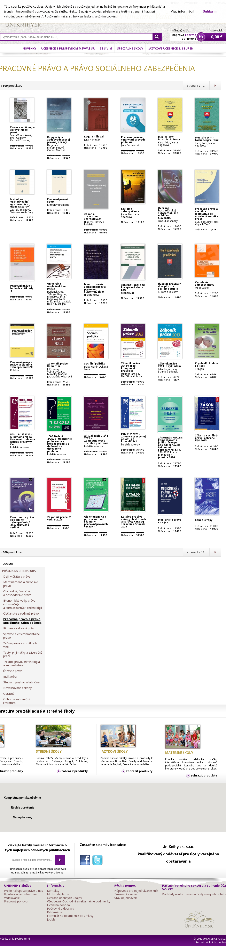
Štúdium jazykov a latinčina (21, 682)
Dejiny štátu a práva (16, 576)
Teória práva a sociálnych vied (20, 645)
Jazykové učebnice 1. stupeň (170, 48)
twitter (98, 861)
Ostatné (8, 694)
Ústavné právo (13, 671)
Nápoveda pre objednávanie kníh (136, 891)
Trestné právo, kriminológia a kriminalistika (21, 663)
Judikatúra (10, 676)
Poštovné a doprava (60, 908)
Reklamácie (54, 912)
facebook (86, 861)
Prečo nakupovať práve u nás (23, 891)
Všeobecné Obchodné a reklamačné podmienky (78, 901)
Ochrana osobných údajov (64, 898)
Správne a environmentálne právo (21, 635)
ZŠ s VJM (106, 48)
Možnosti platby (58, 894)
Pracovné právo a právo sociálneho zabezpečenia (22, 620)
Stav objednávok (125, 898)
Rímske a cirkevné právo (19, 628)
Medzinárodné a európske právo (20, 583)
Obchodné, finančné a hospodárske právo (17, 593)
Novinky (29, 48)
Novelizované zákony (17, 688)
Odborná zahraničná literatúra (16, 701)
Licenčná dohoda (58, 905)
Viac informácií (182, 11)
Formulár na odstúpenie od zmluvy (70, 916)
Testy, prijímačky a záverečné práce (22, 654)
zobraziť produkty (74, 771)
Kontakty (53, 891)
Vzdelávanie (12, 898)
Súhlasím (210, 11)
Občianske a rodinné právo (21, 613)
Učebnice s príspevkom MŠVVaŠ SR (68, 48)
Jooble (51, 919)
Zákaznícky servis (125, 894)
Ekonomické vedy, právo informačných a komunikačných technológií (22, 604)
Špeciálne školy (130, 48)
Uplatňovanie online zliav (20, 894)
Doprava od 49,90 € (184, 34)
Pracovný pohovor (16, 901)
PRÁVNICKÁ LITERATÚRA (19, 571)
